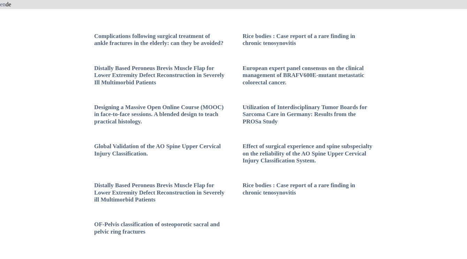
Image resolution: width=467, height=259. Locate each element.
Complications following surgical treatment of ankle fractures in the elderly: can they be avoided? (159, 39)
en (3, 4)
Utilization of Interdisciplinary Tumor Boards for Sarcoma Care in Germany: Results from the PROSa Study (304, 114)
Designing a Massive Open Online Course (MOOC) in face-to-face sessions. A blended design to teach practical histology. (159, 114)
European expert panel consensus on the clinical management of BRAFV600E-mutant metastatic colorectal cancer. (303, 75)
